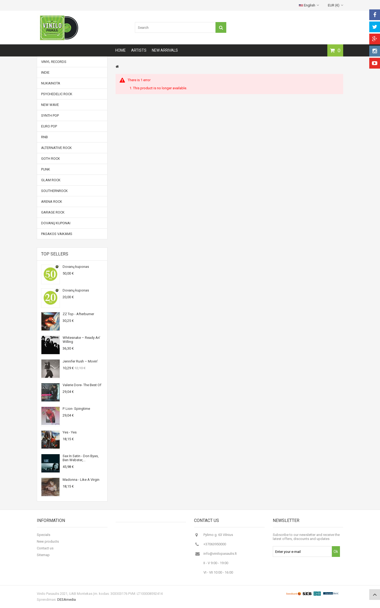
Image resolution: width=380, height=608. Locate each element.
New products (48, 541)
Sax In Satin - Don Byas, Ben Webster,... (81, 458)
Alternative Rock (56, 148)
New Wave (50, 105)
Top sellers (54, 254)
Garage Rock (52, 212)
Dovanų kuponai (55, 223)
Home (120, 50)
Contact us (45, 548)
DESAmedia (66, 600)
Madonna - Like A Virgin (81, 480)
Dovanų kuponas (76, 267)
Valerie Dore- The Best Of (82, 385)
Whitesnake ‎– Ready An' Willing (81, 340)
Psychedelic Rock (56, 94)
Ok (336, 551)
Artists (138, 50)
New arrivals (165, 50)
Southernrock (54, 191)
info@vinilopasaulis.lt (220, 554)
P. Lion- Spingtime (76, 409)
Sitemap (43, 555)
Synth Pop (50, 115)
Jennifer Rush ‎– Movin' (80, 361)
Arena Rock (51, 202)
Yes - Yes (70, 432)
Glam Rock (50, 180)
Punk (45, 169)
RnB (44, 137)
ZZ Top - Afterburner (78, 314)
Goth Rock (50, 159)
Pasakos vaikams (56, 234)
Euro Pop (49, 126)
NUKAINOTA (50, 83)
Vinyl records (53, 62)
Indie (45, 72)
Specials (43, 535)
